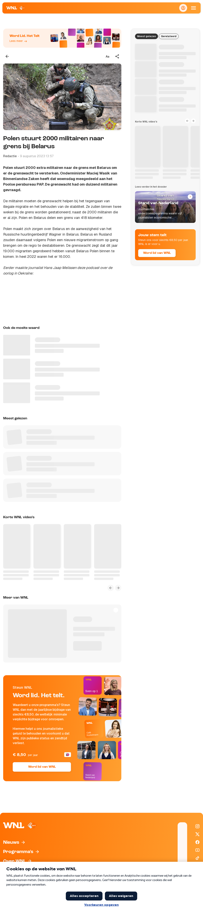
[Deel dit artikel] (117, 56)
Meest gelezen (146, 36)
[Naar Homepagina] (15, 8)
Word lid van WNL (42, 767)
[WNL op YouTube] (197, 850)
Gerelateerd (168, 36)
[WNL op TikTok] (197, 858)
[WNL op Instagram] (197, 826)
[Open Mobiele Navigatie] (193, 8)
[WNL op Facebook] (197, 842)
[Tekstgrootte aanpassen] (107, 56)
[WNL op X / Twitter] (197, 834)
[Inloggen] (183, 8)
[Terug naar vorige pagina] (7, 56)
